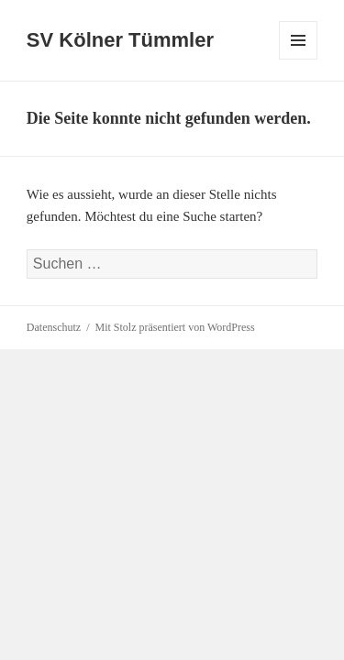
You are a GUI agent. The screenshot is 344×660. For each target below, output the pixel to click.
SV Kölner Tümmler (120, 39)
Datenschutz (54, 327)
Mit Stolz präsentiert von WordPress (175, 327)
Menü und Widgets (298, 59)
